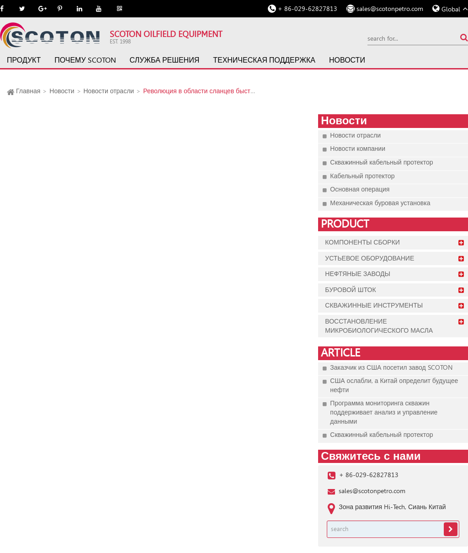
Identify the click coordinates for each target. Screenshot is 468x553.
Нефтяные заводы (357, 273)
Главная (28, 91)
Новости (347, 60)
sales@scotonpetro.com (389, 8)
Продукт (24, 60)
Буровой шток (350, 289)
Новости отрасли (109, 91)
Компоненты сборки (362, 242)
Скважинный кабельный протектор (381, 162)
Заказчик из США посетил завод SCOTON (391, 367)
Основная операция (359, 189)
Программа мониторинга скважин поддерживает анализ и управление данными (383, 412)
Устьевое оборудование (369, 258)
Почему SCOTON (85, 60)
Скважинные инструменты (374, 305)
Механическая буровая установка (380, 203)
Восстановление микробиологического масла (379, 326)
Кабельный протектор (362, 176)
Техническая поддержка (264, 60)
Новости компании (357, 148)
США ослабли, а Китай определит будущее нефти (394, 385)
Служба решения (165, 60)
